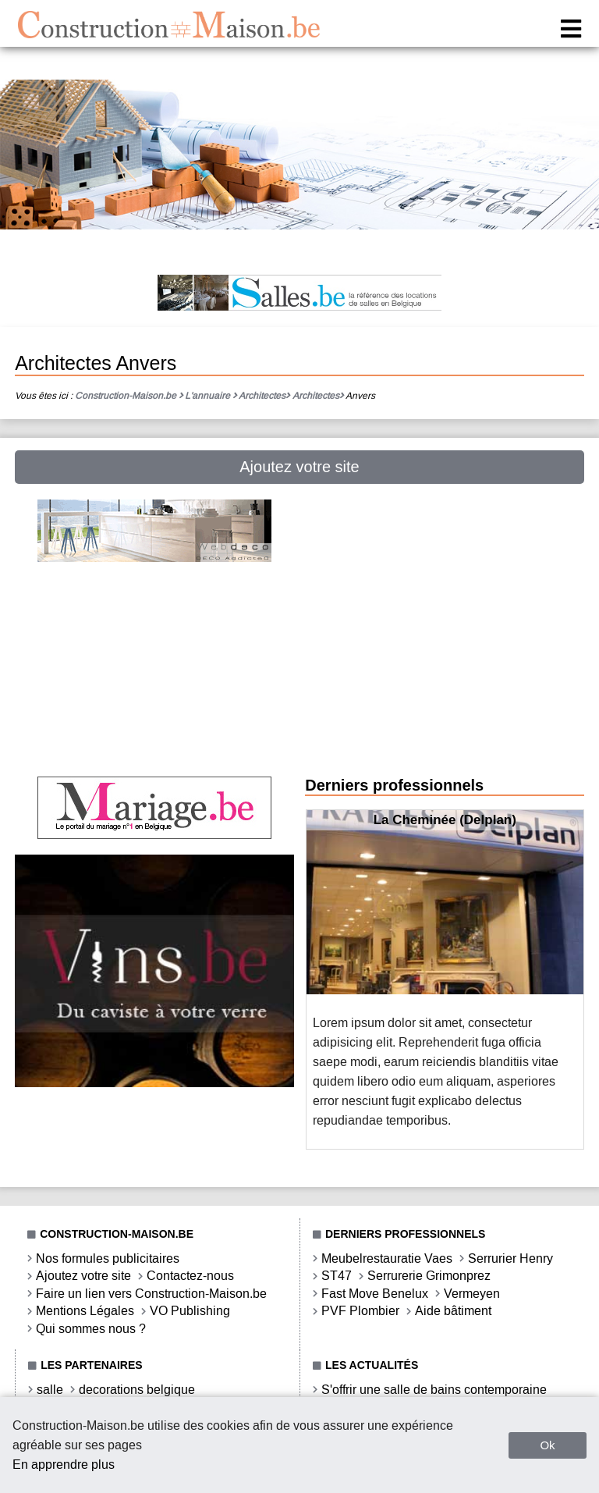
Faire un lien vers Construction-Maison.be (151, 1293)
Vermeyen (472, 1293)
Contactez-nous (190, 1275)
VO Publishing (190, 1311)
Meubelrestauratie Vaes (386, 1258)
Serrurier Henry (510, 1258)
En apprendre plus (63, 1464)
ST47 (336, 1275)
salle (50, 1389)
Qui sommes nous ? (91, 1329)
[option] (445, 979)
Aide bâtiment (453, 1311)
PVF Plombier (360, 1311)
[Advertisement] (154, 675)
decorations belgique (137, 1389)
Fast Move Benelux (374, 1293)
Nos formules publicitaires (107, 1258)
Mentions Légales (85, 1311)
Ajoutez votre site (299, 466)
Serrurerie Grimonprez (429, 1275)
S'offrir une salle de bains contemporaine (434, 1389)
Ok (547, 1445)
